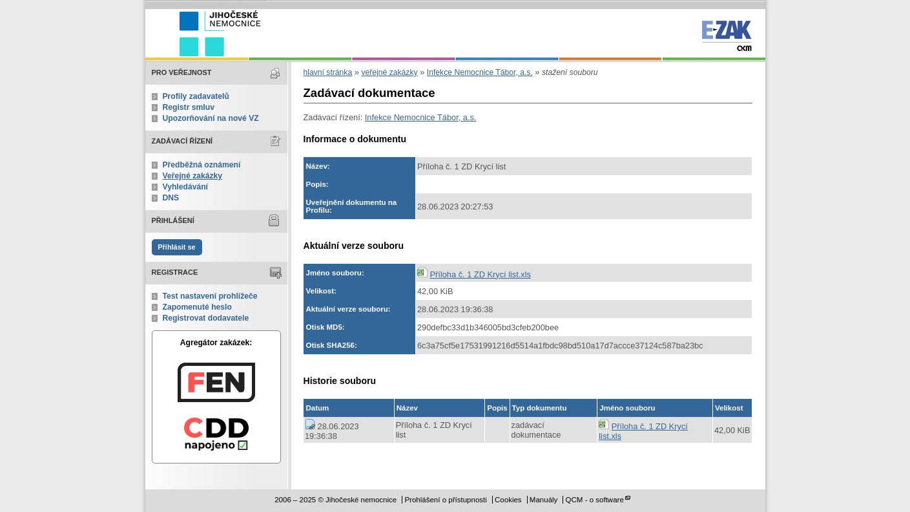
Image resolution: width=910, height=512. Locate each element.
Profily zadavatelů (196, 96)
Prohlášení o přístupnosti (445, 500)
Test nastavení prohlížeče (210, 296)
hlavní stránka (328, 72)
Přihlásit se (176, 247)
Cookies (508, 500)
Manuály (544, 500)
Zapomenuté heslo (197, 307)
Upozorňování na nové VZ (211, 118)
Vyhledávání (186, 186)
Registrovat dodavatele (206, 318)
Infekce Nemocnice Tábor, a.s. (480, 72)
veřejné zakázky (389, 72)
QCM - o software (595, 500)
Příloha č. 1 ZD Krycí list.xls (480, 274)
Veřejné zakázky (193, 175)
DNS (171, 197)
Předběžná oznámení (202, 164)
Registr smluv (188, 107)
